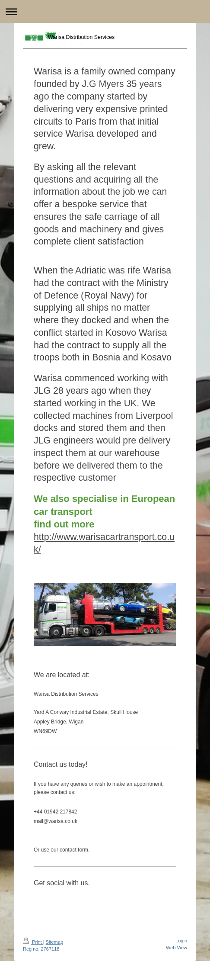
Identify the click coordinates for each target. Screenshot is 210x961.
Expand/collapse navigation (105, 11)
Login (181, 940)
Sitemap (54, 942)
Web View (176, 947)
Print (33, 942)
